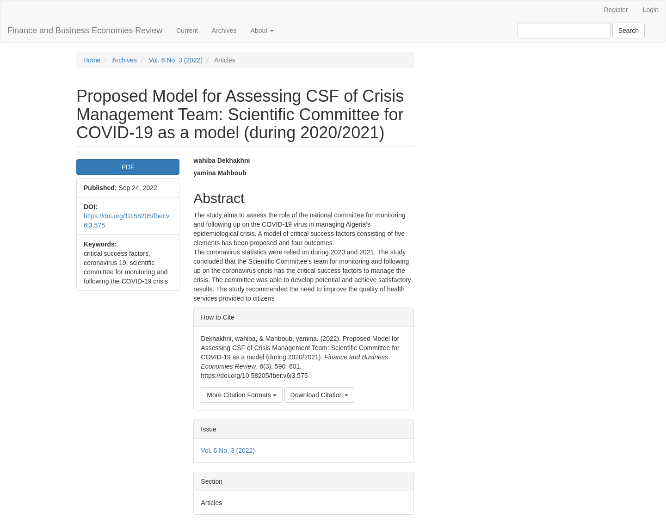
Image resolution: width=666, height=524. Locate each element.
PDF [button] (128, 167)
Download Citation (319, 395)
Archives (224, 30)
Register (616, 9)
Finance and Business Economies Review (84, 30)
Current (187, 30)
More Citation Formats (241, 395)
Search (628, 30)
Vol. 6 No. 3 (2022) (175, 60)
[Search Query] (564, 30)
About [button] (262, 30)
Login (651, 9)
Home (91, 60)
